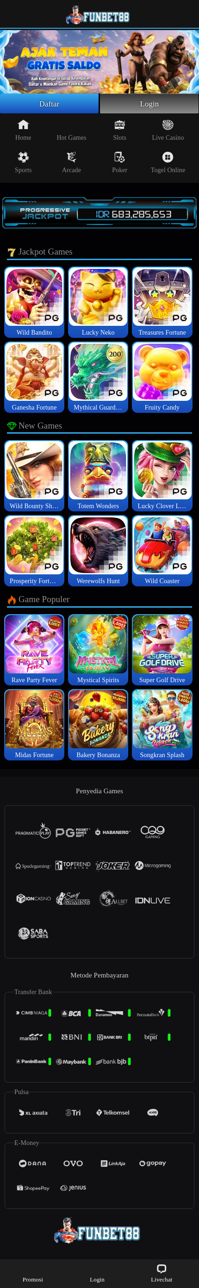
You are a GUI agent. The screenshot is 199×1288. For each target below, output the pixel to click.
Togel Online (168, 164)
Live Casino (168, 131)
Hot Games (71, 131)
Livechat (161, 1273)
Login (149, 104)
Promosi (33, 1273)
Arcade (71, 164)
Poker (119, 164)
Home (23, 131)
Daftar (49, 104)
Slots (119, 131)
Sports (23, 164)
